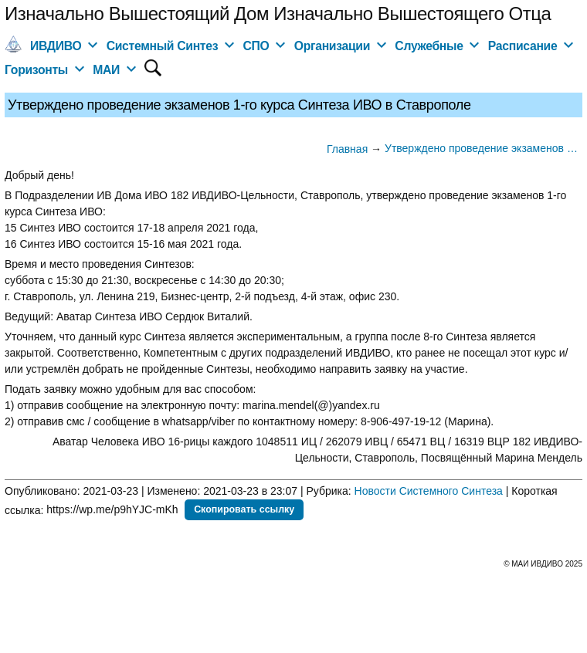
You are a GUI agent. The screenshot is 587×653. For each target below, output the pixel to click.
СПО (256, 45)
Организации (332, 45)
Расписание (523, 45)
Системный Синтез (163, 45)
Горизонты (36, 69)
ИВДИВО (55, 45)
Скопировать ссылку (244, 509)
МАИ (106, 69)
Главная (347, 149)
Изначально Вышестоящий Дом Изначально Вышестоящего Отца (278, 13)
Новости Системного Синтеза (429, 491)
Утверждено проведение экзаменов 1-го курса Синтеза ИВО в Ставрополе (483, 148)
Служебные (429, 45)
